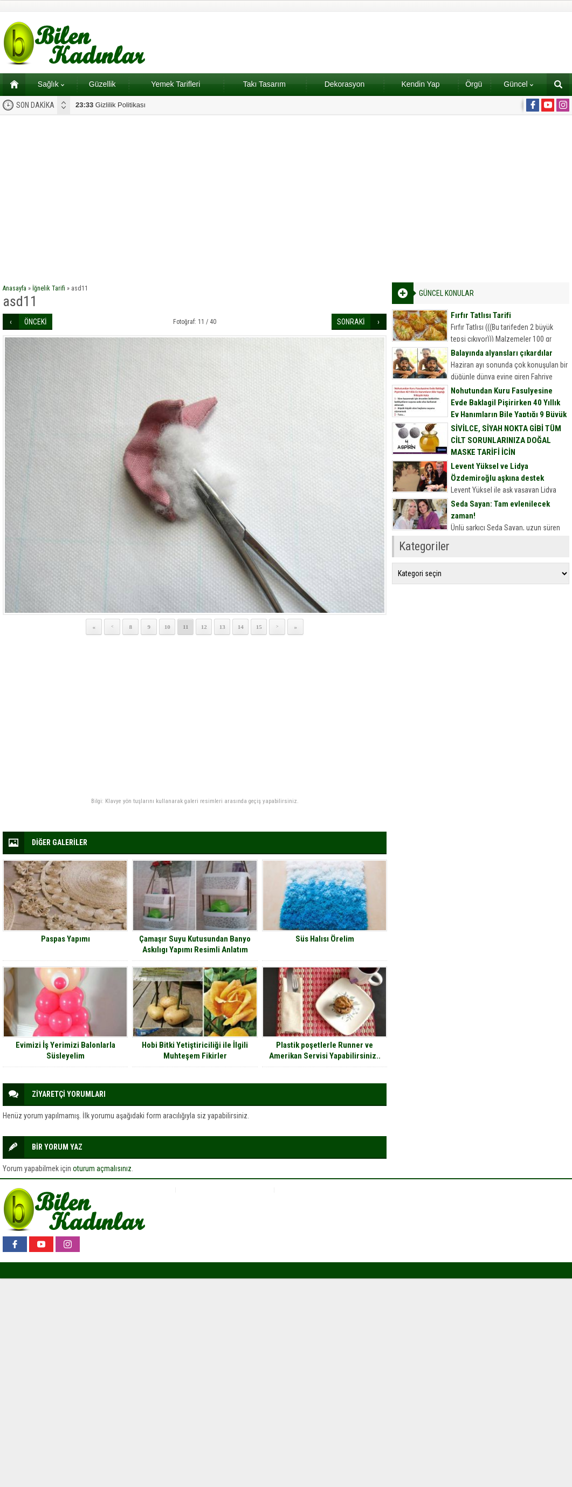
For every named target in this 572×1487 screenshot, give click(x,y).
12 (204, 627)
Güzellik (102, 84)
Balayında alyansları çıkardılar (502, 353)
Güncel (518, 84)
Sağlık (51, 84)
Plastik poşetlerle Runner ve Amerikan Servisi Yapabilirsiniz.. (325, 1050)
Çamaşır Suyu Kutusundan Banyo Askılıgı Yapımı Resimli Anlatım (195, 944)
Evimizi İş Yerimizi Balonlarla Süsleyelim (65, 1050)
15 (259, 627)
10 (167, 627)
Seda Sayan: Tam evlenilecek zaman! (500, 510)
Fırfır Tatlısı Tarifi (481, 315)
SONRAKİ (351, 321)
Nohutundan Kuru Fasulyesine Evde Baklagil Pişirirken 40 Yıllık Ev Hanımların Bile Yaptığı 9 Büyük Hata (509, 408)
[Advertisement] (286, 196)
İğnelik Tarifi (48, 288)
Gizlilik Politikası (110, 105)
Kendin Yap (420, 84)
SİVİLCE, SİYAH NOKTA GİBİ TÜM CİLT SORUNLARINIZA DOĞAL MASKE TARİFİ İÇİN (506, 440)
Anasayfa (14, 288)
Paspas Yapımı (65, 939)
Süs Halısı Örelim (324, 939)
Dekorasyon (345, 84)
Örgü (473, 84)
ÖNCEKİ (35, 321)
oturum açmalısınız (102, 1168)
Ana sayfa (10, 84)
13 (222, 627)
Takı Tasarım (264, 84)
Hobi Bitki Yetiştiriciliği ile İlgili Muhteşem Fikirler (195, 1050)
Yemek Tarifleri (175, 84)
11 (185, 627)
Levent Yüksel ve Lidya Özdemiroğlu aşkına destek (497, 472)
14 (241, 627)
